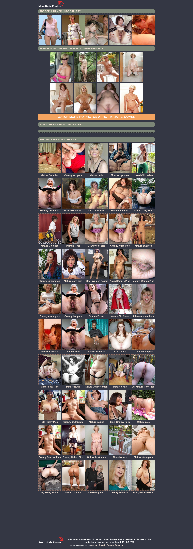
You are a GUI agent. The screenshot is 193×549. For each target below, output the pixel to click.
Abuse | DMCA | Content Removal (107, 545)
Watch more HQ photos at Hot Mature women (96, 116)
